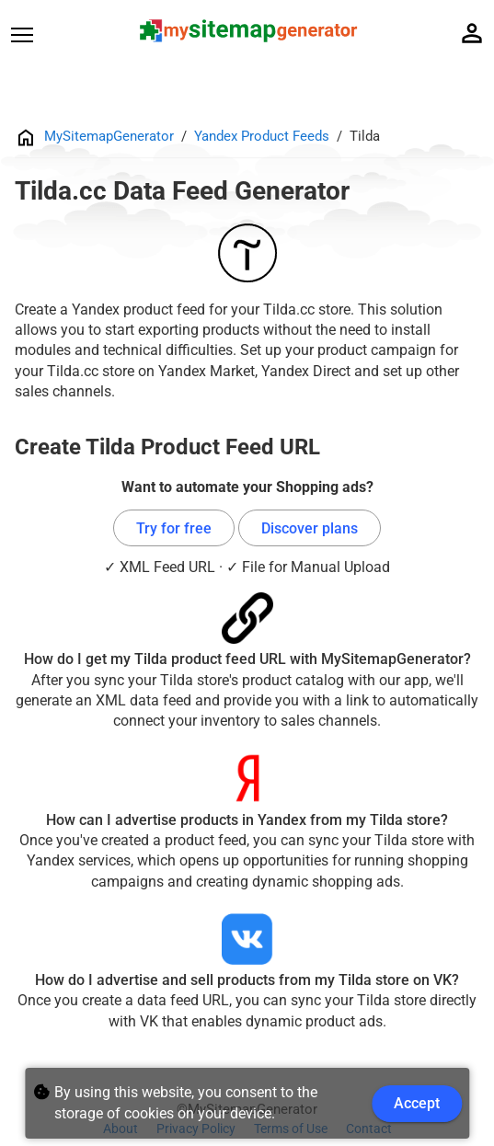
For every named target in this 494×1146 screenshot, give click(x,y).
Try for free (174, 528)
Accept (417, 1103)
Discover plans (309, 528)
